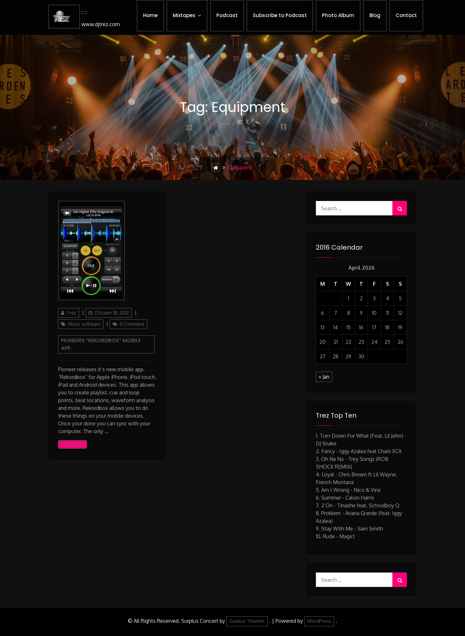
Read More (72, 444)
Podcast (227, 15)
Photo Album (338, 15)
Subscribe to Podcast (280, 15)
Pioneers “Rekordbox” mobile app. (101, 344)
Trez (71, 312)
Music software (84, 324)
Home (150, 15)
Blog (374, 15)
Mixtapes (184, 15)
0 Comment (132, 324)
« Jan (324, 376)
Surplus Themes (247, 621)
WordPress (319, 621)
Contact (406, 15)
